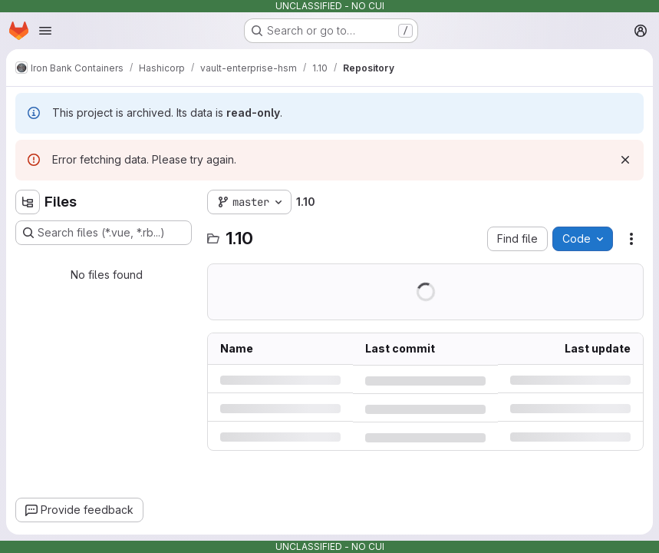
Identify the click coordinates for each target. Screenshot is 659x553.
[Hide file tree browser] (27, 202)
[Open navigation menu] (45, 30)
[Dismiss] (625, 160)
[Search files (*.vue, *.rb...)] (103, 232)
